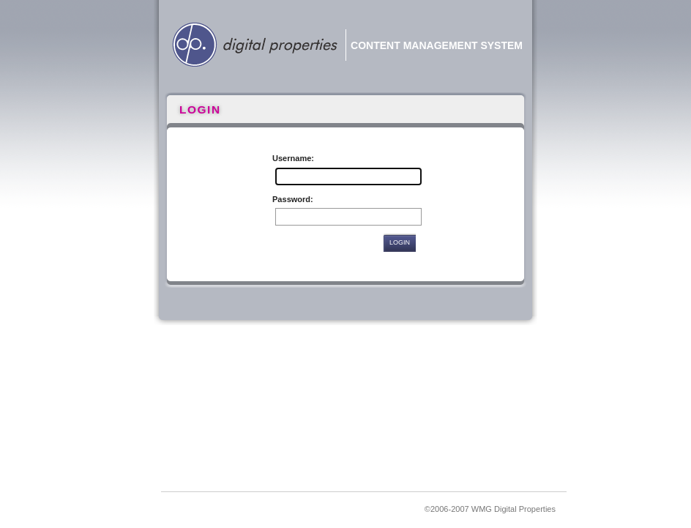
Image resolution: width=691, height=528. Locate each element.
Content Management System (437, 45)
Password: (292, 199)
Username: (293, 158)
